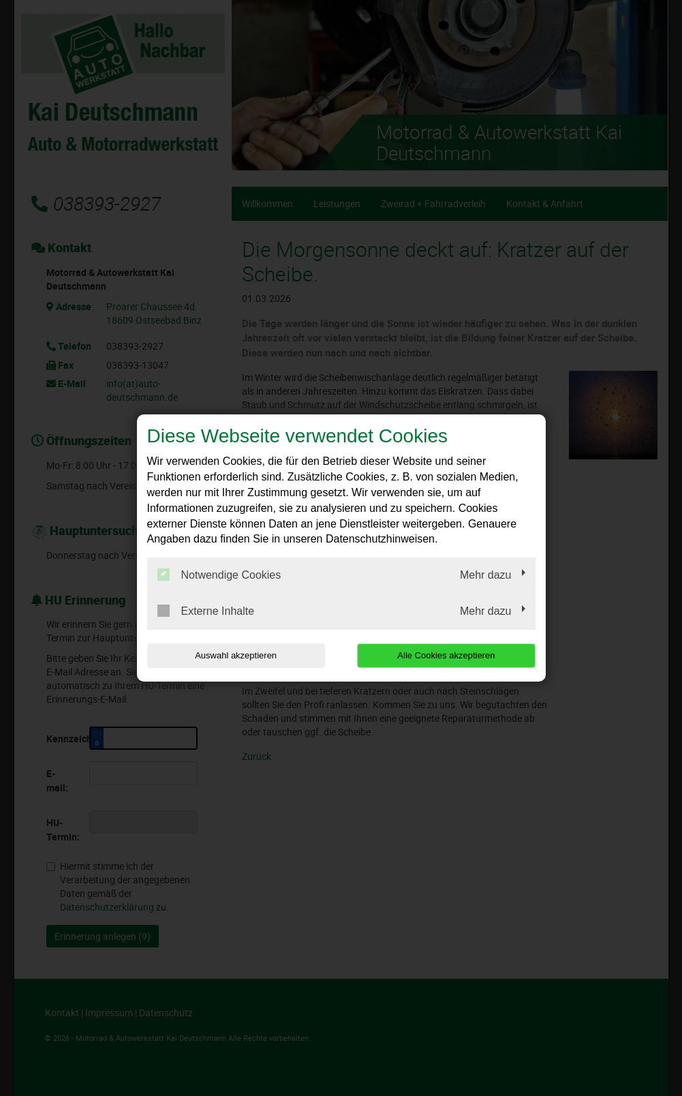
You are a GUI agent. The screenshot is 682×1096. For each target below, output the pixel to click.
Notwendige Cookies (219, 574)
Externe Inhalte (206, 611)
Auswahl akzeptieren (234, 655)
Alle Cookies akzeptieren (448, 655)
